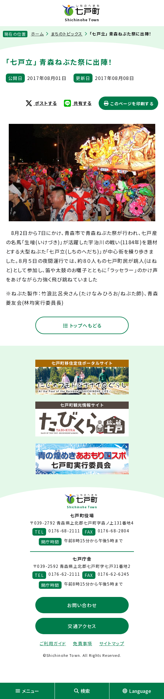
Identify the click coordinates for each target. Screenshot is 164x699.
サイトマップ (111, 643)
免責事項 (82, 643)
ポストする (41, 103)
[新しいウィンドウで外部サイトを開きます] (82, 377)
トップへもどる (82, 325)
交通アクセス (82, 626)
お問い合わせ (82, 605)
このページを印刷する (128, 103)
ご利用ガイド (53, 643)
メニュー (27, 690)
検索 (82, 690)
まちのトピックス (67, 34)
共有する (78, 103)
